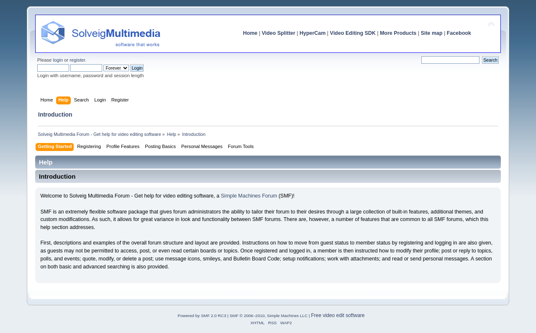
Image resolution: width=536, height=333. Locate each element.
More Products (398, 33)
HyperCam (312, 33)
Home (250, 33)
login (58, 59)
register (77, 59)
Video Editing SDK (353, 33)
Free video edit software (338, 315)
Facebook (459, 33)
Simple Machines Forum (249, 196)
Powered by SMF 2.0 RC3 (202, 315)
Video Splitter (278, 33)
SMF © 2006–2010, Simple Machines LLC (268, 315)
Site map (432, 33)
